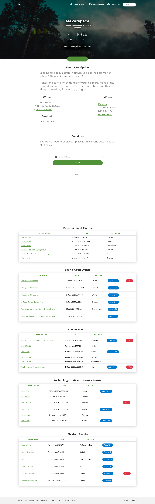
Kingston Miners (27, 473)
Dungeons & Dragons (29, 281)
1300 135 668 (47, 121)
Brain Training (26, 242)
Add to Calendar (43, 109)
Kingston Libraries (130, 500)
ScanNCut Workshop (29, 402)
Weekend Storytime (29, 480)
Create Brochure (70, 500)
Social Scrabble (27, 237)
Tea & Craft (25, 352)
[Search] (127, 4)
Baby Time (25, 459)
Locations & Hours (32, 500)
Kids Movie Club (27, 466)
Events (20, 4)
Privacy (44, 500)
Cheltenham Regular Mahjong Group (35, 254)
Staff (60, 500)
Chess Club (25, 397)
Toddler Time (26, 445)
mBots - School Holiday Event (32, 302)
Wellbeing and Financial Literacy (33, 367)
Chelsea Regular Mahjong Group (33, 250)
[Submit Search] (134, 4)
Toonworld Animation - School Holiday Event (38, 309)
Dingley (102, 104)
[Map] (77, 199)
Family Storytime (27, 452)
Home (20, 500)
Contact (52, 500)
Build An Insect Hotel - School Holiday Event (38, 316)
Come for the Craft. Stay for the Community (38, 340)
